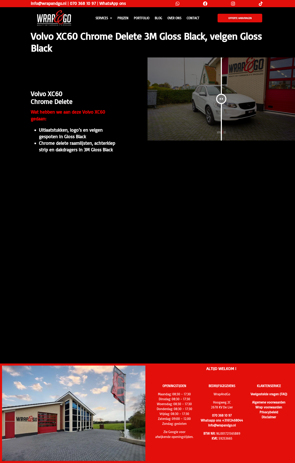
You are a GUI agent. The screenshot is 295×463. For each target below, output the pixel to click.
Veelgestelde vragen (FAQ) (269, 394)
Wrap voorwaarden (268, 407)
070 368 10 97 (83, 3)
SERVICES (103, 18)
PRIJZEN (122, 18)
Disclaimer (269, 417)
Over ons (174, 18)
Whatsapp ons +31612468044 (222, 420)
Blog (158, 18)
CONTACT (193, 18)
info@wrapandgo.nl (48, 3)
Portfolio (141, 18)
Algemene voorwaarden (268, 402)
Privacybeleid (269, 412)
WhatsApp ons (112, 3)
